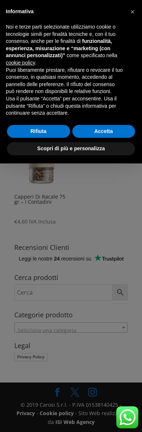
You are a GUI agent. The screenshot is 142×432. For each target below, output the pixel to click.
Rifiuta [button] (38, 131)
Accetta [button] (103, 131)
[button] (132, 12)
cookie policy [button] (20, 63)
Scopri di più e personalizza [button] (71, 148)
